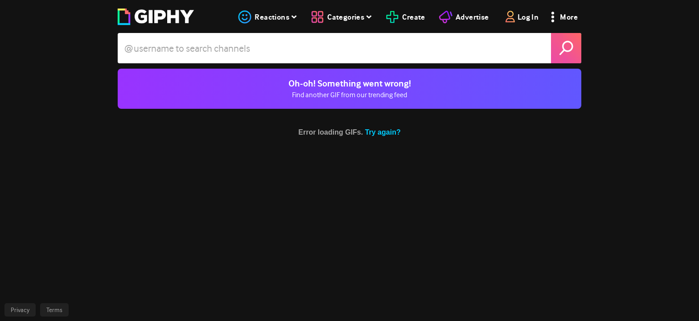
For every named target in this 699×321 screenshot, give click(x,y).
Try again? (383, 132)
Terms (54, 309)
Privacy (20, 309)
